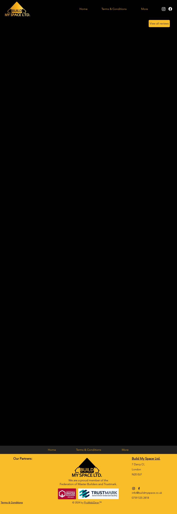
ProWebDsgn (91, 502)
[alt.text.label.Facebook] (170, 8)
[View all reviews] (159, 23)
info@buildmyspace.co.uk (147, 492)
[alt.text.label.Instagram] (163, 8)
